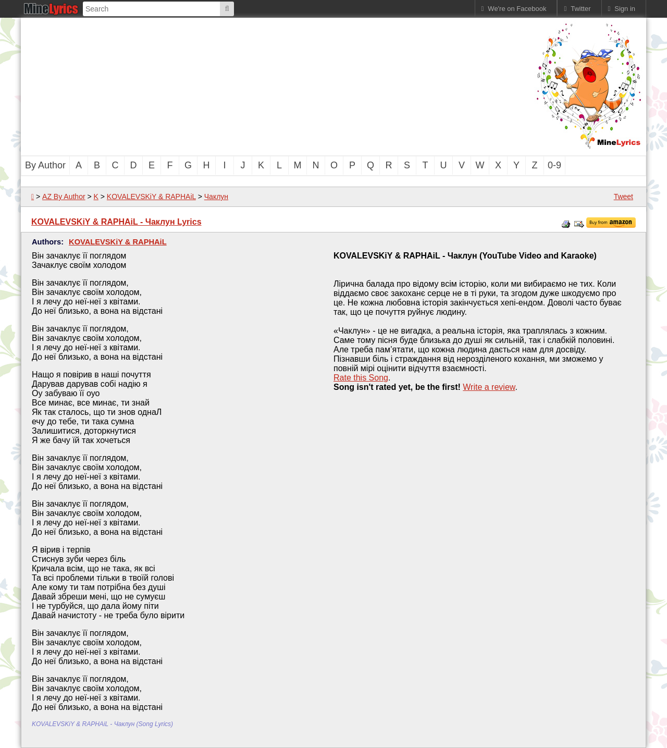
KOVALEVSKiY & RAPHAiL (151, 196)
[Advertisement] (276, 85)
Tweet (623, 196)
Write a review (489, 387)
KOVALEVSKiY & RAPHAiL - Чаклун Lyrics (116, 221)
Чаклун (216, 196)
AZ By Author (63, 196)
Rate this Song (361, 377)
